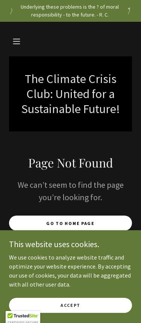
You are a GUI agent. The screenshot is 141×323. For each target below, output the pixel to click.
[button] (16, 41)
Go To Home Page (70, 223)
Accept (70, 315)
